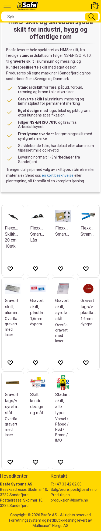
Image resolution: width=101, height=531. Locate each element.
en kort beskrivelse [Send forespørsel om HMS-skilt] (58, 175)
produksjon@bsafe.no (69, 500)
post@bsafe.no (84, 489)
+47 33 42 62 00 (68, 484)
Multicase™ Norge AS (50, 526)
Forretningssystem (25, 520)
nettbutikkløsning (61, 520)
